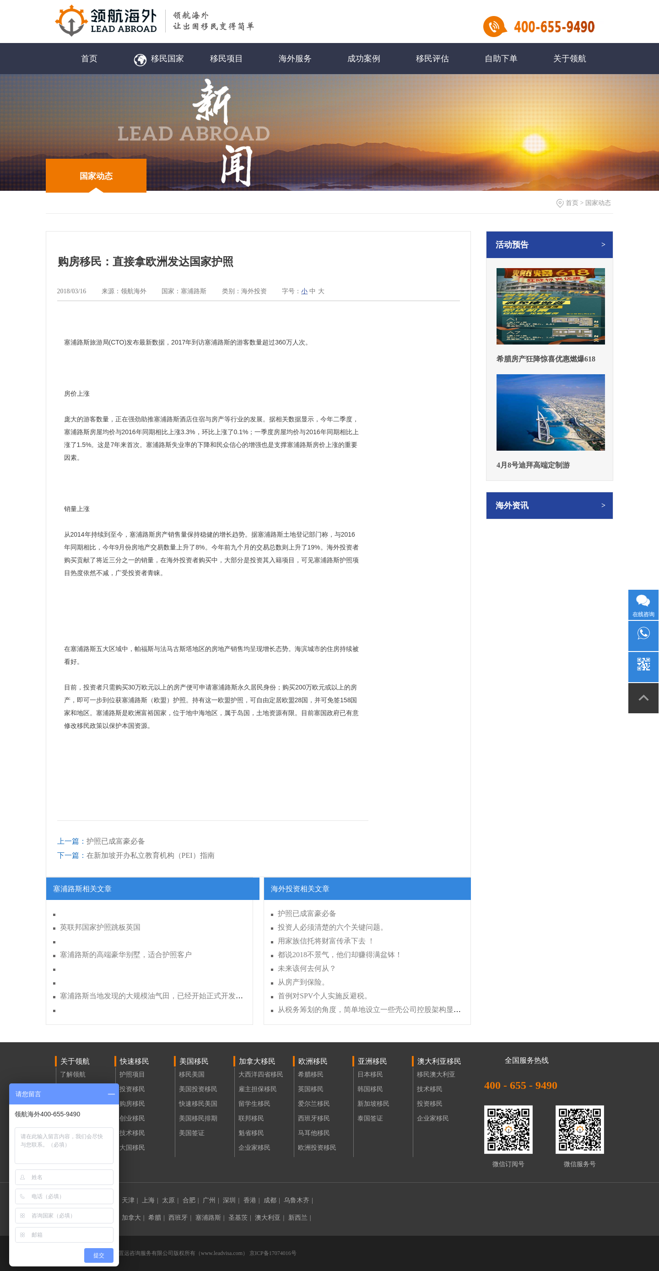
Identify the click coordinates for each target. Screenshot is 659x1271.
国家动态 (96, 176)
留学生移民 (254, 1103)
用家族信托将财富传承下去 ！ (326, 941)
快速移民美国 (198, 1103)
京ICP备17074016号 (272, 1253)
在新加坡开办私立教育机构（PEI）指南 (136, 855)
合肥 (191, 1200)
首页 (89, 58)
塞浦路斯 (210, 1217)
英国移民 (311, 1089)
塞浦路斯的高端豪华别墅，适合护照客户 (126, 955)
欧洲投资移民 (317, 1147)
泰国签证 (370, 1118)
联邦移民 (251, 1118)
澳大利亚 (269, 1217)
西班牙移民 (314, 1118)
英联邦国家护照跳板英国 (100, 927)
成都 (272, 1200)
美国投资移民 (198, 1089)
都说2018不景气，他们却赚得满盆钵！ (340, 955)
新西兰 (299, 1217)
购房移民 (132, 1103)
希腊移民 (311, 1074)
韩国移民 (370, 1089)
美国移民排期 (198, 1118)
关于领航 (569, 58)
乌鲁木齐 (298, 1200)
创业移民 (132, 1118)
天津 (130, 1200)
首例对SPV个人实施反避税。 (325, 996)
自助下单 (501, 58)
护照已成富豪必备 (101, 841)
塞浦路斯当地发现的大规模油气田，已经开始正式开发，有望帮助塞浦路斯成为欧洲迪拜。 (206, 996)
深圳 (231, 1200)
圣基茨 (239, 1217)
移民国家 (158, 58)
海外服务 (295, 58)
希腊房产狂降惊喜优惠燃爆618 (546, 359)
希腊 (156, 1217)
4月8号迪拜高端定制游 (533, 465)
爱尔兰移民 (314, 1103)
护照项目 (132, 1074)
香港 (251, 1200)
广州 (211, 1200)
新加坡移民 (373, 1103)
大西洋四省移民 (260, 1074)
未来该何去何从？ (307, 968)
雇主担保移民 (257, 1089)
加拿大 (133, 1217)
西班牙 (179, 1217)
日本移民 (370, 1074)
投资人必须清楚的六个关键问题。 (333, 927)
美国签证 (192, 1133)
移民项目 (226, 58)
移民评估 (432, 58)
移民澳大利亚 (436, 1074)
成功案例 (363, 58)
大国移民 (132, 1147)
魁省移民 (251, 1133)
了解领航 (73, 1074)
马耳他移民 (314, 1133)
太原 (170, 1200)
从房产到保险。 (303, 982)
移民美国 (192, 1074)
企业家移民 (254, 1147)
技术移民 (132, 1133)
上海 (150, 1200)
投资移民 (132, 1089)
